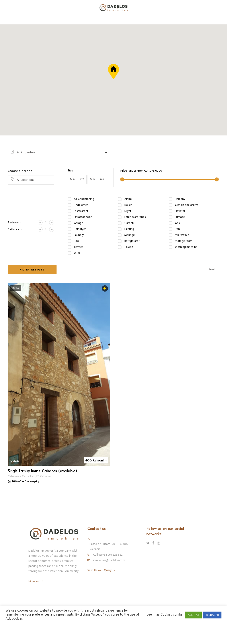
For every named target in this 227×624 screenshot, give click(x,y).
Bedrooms (15, 222)
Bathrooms (15, 229)
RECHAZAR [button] (212, 615)
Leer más (153, 615)
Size (70, 170)
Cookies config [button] (171, 615)
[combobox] (59, 152)
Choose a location (20, 171)
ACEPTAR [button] (193, 615)
